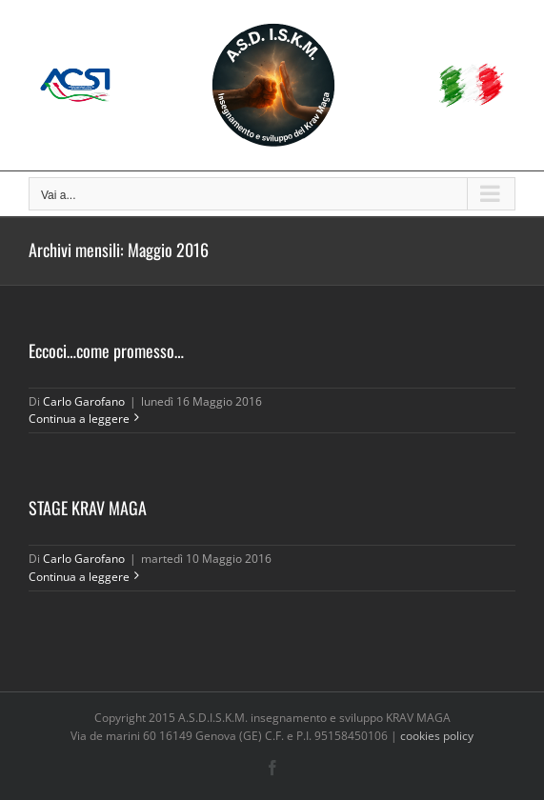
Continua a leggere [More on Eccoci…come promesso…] (79, 418)
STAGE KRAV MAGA (88, 507)
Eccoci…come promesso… (106, 350)
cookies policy (436, 736)
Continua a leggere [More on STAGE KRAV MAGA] (79, 577)
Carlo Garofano (84, 401)
